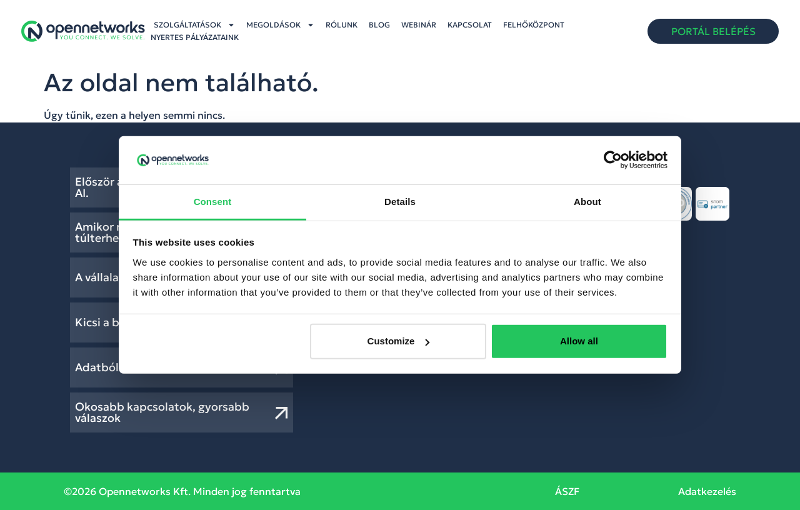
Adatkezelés (707, 491)
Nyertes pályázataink (195, 37)
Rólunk (342, 24)
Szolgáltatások (194, 25)
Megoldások (280, 25)
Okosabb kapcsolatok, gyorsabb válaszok (162, 412)
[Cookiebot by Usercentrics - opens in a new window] (613, 160)
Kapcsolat (470, 24)
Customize (399, 341)
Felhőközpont (533, 24)
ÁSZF (567, 491)
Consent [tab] (213, 201)
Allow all (579, 341)
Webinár (418, 24)
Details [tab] (400, 201)
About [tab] (587, 201)
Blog (379, 24)
